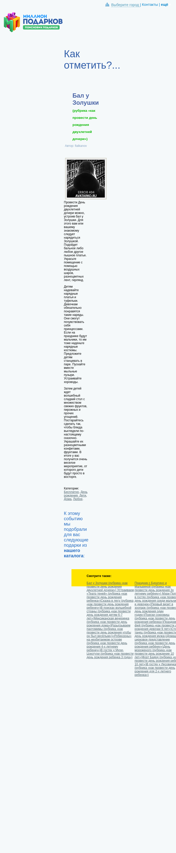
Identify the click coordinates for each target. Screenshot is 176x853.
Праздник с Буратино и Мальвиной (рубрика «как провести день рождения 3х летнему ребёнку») (154, 588)
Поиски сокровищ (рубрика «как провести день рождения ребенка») (155, 618)
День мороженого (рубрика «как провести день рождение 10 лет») (154, 652)
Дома (67, 499)
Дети (82, 495)
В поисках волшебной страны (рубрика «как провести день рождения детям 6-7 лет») (109, 613)
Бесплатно (71, 492)
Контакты (150, 5)
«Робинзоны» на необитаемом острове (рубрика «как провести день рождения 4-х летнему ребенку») (109, 643)
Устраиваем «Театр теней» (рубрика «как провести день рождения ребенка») (110, 595)
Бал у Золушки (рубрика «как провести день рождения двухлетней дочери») (107, 586)
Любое (78, 499)
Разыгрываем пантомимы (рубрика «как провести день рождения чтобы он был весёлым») (109, 631)
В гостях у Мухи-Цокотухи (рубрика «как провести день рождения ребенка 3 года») (110, 653)
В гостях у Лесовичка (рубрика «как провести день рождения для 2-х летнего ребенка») (155, 670)
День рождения (76, 493)
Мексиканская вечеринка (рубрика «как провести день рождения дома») (108, 622)
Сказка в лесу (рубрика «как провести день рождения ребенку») (110, 604)
